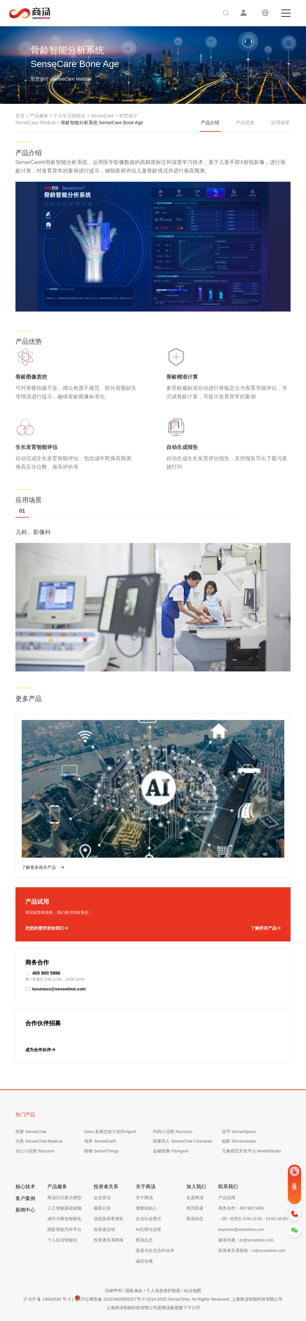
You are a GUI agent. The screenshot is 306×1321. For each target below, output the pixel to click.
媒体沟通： (246, 1240)
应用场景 (280, 122)
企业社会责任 (148, 1218)
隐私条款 (134, 1290)
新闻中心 (25, 1210)
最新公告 (102, 1208)
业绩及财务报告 (109, 1218)
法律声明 (113, 1290)
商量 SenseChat (30, 1131)
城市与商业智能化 (64, 1218)
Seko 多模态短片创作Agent (110, 1131)
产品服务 (39, 115)
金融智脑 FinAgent (170, 1150)
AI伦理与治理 (148, 1229)
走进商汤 (194, 1197)
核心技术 (25, 1186)
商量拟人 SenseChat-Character (182, 1141)
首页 (20, 115)
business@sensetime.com (55, 989)
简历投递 (194, 1208)
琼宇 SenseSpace (239, 1131)
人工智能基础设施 (64, 1208)
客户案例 (25, 1198)
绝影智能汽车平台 (64, 1229)
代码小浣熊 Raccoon (172, 1131)
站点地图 (192, 1290)
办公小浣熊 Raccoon (35, 1150)
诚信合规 (144, 1261)
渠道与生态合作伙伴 (155, 1250)
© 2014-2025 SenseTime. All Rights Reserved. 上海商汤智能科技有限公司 (212, 1299)
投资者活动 (104, 1229)
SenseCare (102, 115)
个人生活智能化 (69, 115)
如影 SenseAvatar (239, 1141)
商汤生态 (144, 1240)
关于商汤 (144, 1197)
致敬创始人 (146, 1208)
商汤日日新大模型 (64, 1197)
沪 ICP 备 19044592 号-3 (47, 1299)
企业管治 (102, 1197)
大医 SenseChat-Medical (38, 1141)
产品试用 (226, 1197)
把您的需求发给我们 (46, 928)
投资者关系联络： (251, 1250)
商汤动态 (194, 1218)
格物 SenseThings (101, 1150)
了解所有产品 (266, 928)
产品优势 (245, 122)
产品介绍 (210, 126)
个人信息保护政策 (163, 1290)
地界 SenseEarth (100, 1141)
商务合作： (241, 1208)
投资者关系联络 (109, 1240)
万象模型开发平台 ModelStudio (251, 1150)
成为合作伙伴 (40, 1050)
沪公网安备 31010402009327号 (107, 1298)
